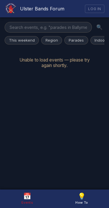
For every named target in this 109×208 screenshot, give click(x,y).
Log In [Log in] (94, 9)
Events (27, 198)
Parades (76, 40)
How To (81, 198)
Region (52, 40)
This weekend (22, 40)
